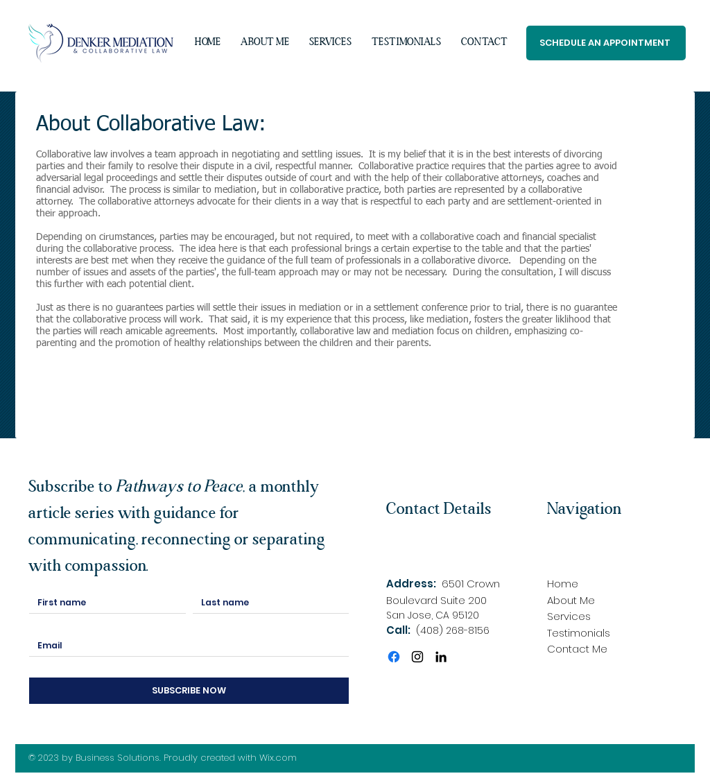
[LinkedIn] (441, 656)
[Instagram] (417, 656)
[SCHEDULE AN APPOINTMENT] (606, 43)
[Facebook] (393, 656)
